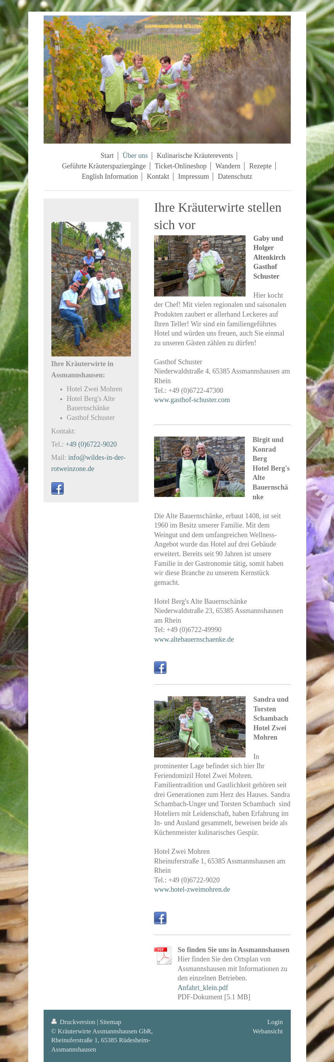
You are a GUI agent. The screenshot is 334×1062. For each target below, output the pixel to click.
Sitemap (110, 1022)
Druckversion (74, 1022)
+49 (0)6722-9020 (91, 444)
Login (275, 1022)
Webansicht (268, 1031)
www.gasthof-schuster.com (192, 400)
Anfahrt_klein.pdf (203, 988)
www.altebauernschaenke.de (194, 639)
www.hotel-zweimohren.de (192, 889)
